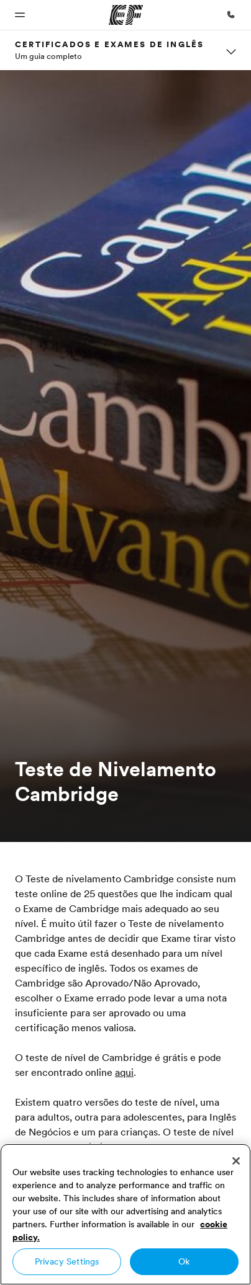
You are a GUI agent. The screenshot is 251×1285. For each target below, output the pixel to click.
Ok (183, 1261)
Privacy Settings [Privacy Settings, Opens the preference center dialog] (67, 1261)
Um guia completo (48, 55)
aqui (124, 1072)
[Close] (236, 1161)
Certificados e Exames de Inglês (109, 44)
